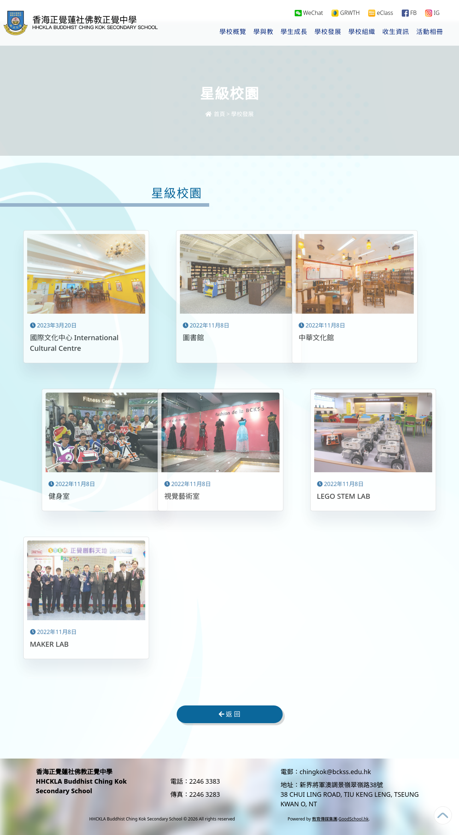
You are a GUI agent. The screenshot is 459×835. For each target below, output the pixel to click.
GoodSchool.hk (354, 819)
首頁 (215, 114)
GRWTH (345, 13)
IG (432, 13)
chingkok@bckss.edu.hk (335, 771)
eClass (380, 13)
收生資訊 (395, 32)
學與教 (263, 32)
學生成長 (294, 32)
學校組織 (361, 32)
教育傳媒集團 (324, 819)
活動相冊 (429, 32)
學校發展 (327, 32)
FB (409, 13)
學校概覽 (232, 32)
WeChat (309, 13)
